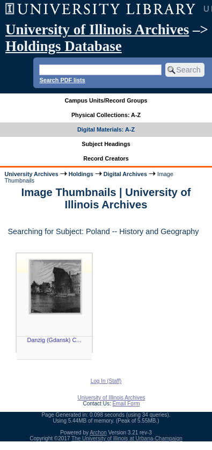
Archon (98, 433)
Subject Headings (106, 144)
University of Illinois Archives (97, 29)
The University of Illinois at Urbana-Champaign (126, 438)
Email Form (126, 404)
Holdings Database (63, 46)
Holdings (81, 174)
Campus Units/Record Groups (105, 100)
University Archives (31, 174)
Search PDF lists (62, 80)
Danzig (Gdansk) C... (54, 340)
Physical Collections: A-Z (106, 115)
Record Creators (106, 158)
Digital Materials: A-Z (106, 129)
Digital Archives (125, 174)
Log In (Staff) (106, 381)
